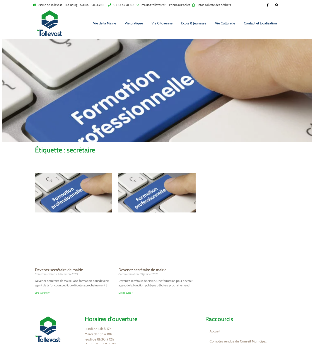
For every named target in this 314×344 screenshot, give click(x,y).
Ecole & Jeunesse (193, 23)
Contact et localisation (260, 23)
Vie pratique (134, 23)
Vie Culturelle (225, 23)
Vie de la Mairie (104, 23)
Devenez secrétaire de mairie (59, 269)
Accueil (215, 331)
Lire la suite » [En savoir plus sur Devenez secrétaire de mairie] (42, 292)
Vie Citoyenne (162, 23)
